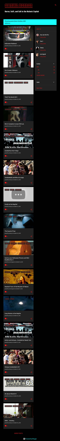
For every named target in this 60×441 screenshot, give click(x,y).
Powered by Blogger (30, 439)
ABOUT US (39, 29)
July (38, 70)
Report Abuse (39, 88)
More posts (18, 433)
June (39, 72)
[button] (31, 49)
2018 (38, 67)
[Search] (56, 5)
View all (7, 23)
